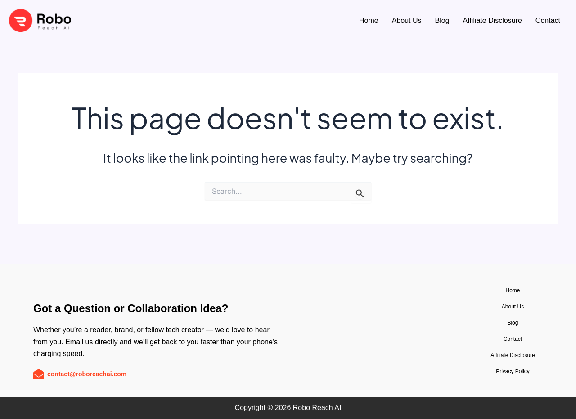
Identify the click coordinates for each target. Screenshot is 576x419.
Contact (548, 20)
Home (368, 20)
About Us (407, 20)
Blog (442, 20)
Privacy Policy (513, 371)
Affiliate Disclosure (492, 20)
